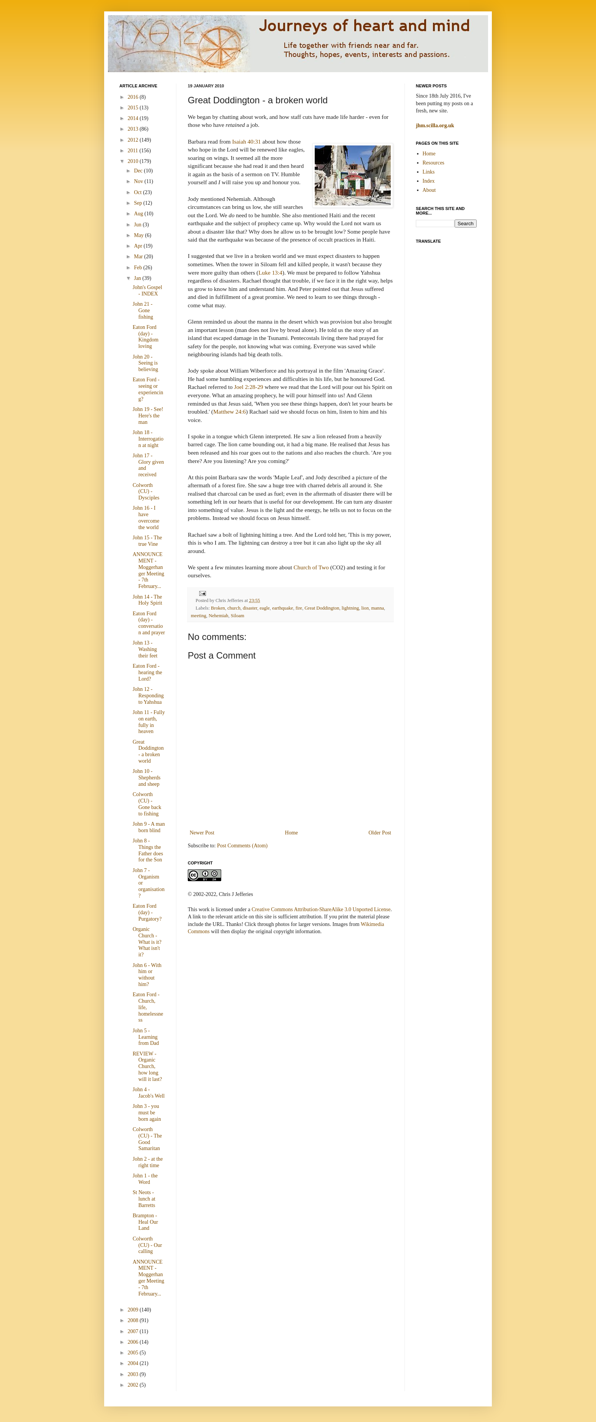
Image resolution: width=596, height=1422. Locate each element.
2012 (134, 140)
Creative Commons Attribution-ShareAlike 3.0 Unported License (321, 909)
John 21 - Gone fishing (143, 310)
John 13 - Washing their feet (145, 649)
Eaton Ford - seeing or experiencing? (148, 389)
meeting (198, 615)
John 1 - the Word (145, 1179)
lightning (350, 608)
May (139, 235)
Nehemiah (218, 615)
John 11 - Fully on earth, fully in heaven (149, 721)
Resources (434, 163)
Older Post (380, 833)
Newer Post (202, 833)
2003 (134, 1374)
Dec (139, 171)
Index (429, 181)
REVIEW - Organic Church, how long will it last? (147, 1066)
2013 (134, 129)
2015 (134, 108)
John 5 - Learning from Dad (146, 1037)
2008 (134, 1320)
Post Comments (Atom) (242, 845)
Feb (138, 267)
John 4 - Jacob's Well (149, 1093)
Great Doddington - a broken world (148, 751)
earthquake (282, 608)
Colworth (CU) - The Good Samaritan (147, 1139)
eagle (265, 608)
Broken (218, 608)
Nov (139, 181)
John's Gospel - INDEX (147, 290)
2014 (134, 118)
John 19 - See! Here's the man (148, 415)
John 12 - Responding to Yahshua (148, 695)
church (233, 608)
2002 (134, 1385)
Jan (138, 278)
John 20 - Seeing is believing (145, 363)
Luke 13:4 (270, 272)
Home (291, 833)
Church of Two (311, 567)
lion (365, 608)
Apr (138, 246)
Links (429, 172)
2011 (133, 150)
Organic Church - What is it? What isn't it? (147, 941)
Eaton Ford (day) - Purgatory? (147, 912)
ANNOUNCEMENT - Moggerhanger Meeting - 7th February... (148, 570)
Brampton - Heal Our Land (145, 1222)
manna (377, 608)
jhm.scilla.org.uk (435, 125)
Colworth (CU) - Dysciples (146, 491)
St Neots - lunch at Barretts (144, 1199)
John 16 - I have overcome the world (146, 517)
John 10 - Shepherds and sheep (146, 777)
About (429, 190)
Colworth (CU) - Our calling (147, 1245)
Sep (138, 203)
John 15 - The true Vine (147, 541)
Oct (138, 192)
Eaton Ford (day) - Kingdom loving (146, 336)
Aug (139, 213)
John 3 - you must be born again (147, 1112)
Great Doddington (321, 608)
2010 (134, 161)
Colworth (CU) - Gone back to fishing (147, 804)
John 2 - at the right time (148, 1162)
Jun (138, 225)
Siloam (237, 615)
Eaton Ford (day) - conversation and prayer (149, 623)
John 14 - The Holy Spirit (147, 600)
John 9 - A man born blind (149, 827)
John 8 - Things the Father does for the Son (148, 850)
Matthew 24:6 (229, 411)
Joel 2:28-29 (248, 387)
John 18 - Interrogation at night (148, 439)
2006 (134, 1342)
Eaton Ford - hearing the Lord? (147, 672)
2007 (134, 1331)
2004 (134, 1363)
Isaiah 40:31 (246, 141)
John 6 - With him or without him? (147, 974)
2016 (134, 97)
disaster (250, 608)
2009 (134, 1310)
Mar (139, 256)
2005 (134, 1353)
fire (298, 608)
